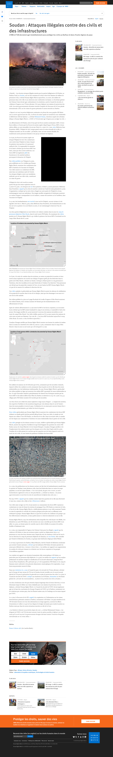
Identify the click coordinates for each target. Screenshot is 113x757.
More (61, 3)
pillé (26, 153)
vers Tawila (51, 536)
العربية (16, 3)
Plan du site (44, 740)
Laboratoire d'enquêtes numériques (24, 672)
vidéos (14, 161)
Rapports (33, 6)
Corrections (24, 740)
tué (32, 187)
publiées (18, 161)
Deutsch (36, 3)
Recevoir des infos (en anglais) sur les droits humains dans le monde (39, 733)
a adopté (29, 576)
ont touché (31, 201)
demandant (53, 576)
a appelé (31, 597)
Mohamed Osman (40, 117)
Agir (53, 6)
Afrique (20, 670)
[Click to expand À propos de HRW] (63, 6)
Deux (10, 412)
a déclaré (30, 545)
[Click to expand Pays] (17, 6)
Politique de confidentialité (34, 740)
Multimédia (41, 6)
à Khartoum (35, 501)
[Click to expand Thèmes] (24, 6)
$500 (15, 657)
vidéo (13, 291)
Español (56, 3)
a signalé (21, 189)
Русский (51, 3)
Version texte (51, 740)
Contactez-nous (17, 740)
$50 (15, 653)
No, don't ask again (44, 13)
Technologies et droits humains (45, 672)
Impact (48, 6)
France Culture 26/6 (15, 628)
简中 (20, 3)
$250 (33, 653)
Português (46, 3)
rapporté (53, 557)
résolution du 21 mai (21, 570)
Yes (36, 13)
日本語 (40, 3)
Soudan (22, 95)
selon (54, 127)
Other (33, 657)
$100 (24, 653)
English (27, 3)
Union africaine (27, 670)
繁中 (23, 3)
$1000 (24, 657)
